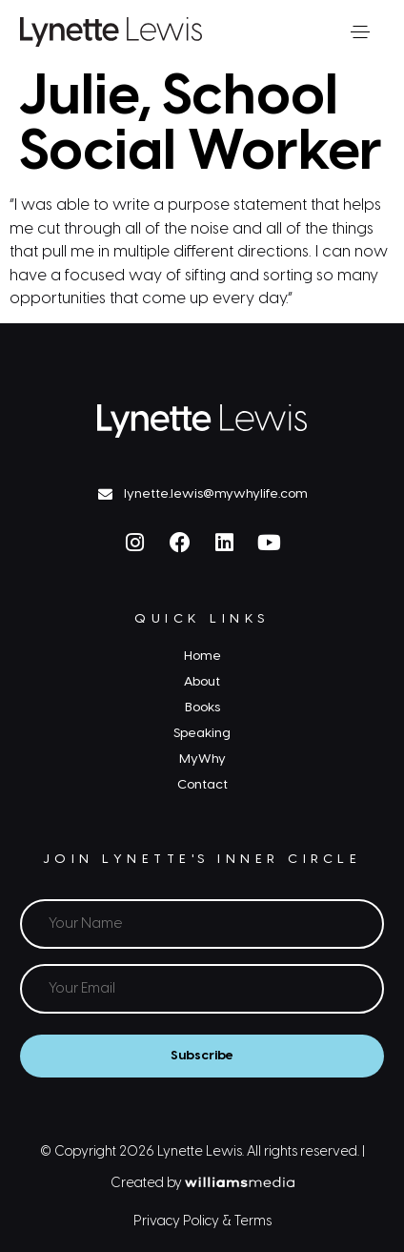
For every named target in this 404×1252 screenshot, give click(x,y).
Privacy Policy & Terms (202, 1222)
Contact (202, 784)
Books (202, 707)
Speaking (202, 733)
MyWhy (202, 759)
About (202, 681)
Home (202, 656)
